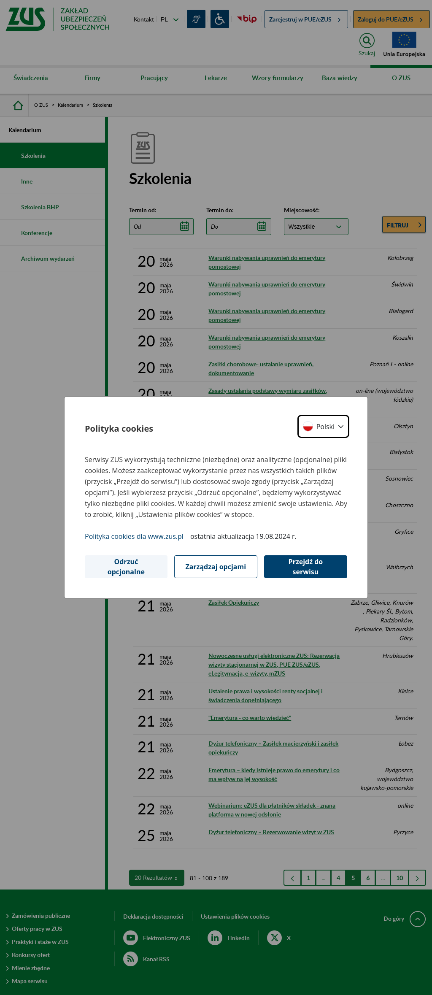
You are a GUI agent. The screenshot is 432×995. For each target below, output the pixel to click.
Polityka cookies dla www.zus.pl (134, 536)
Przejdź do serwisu (306, 566)
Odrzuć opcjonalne (126, 566)
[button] (323, 426)
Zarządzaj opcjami (215, 566)
